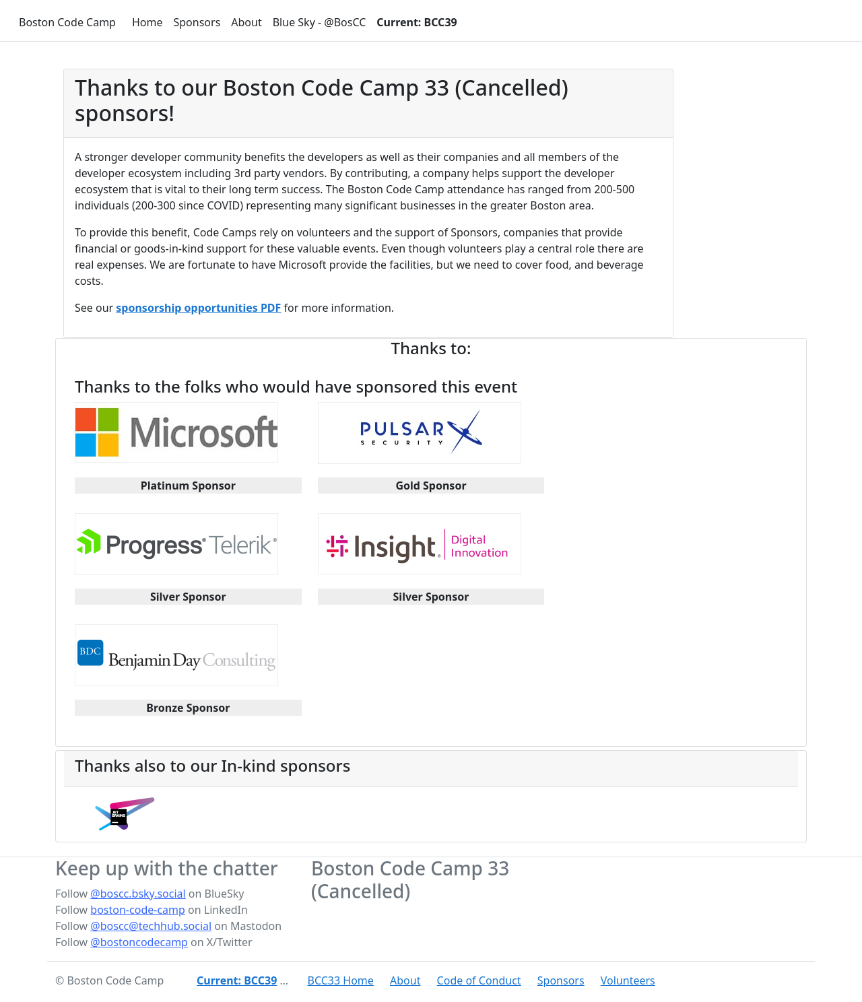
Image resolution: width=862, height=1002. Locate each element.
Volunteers (628, 980)
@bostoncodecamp (139, 942)
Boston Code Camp (67, 22)
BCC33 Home (341, 980)
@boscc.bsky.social (137, 893)
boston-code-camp (137, 909)
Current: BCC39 (416, 22)
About (246, 22)
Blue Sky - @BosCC (319, 22)
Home (147, 22)
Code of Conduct (479, 980)
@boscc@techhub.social (150, 925)
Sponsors (196, 22)
